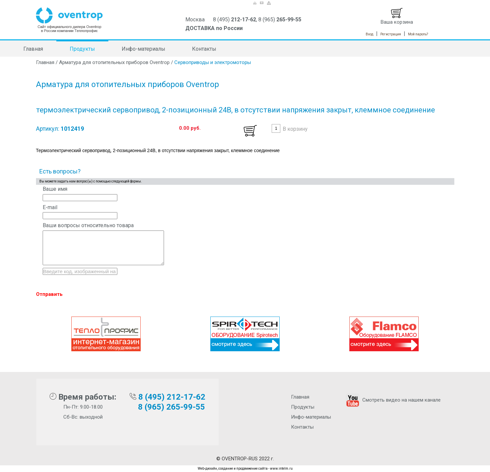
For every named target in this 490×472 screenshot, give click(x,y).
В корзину (295, 129)
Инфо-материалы (143, 49)
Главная (33, 49)
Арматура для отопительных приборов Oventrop (114, 62)
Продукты (82, 49)
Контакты (204, 49)
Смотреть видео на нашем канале (392, 400)
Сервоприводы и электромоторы (212, 62)
